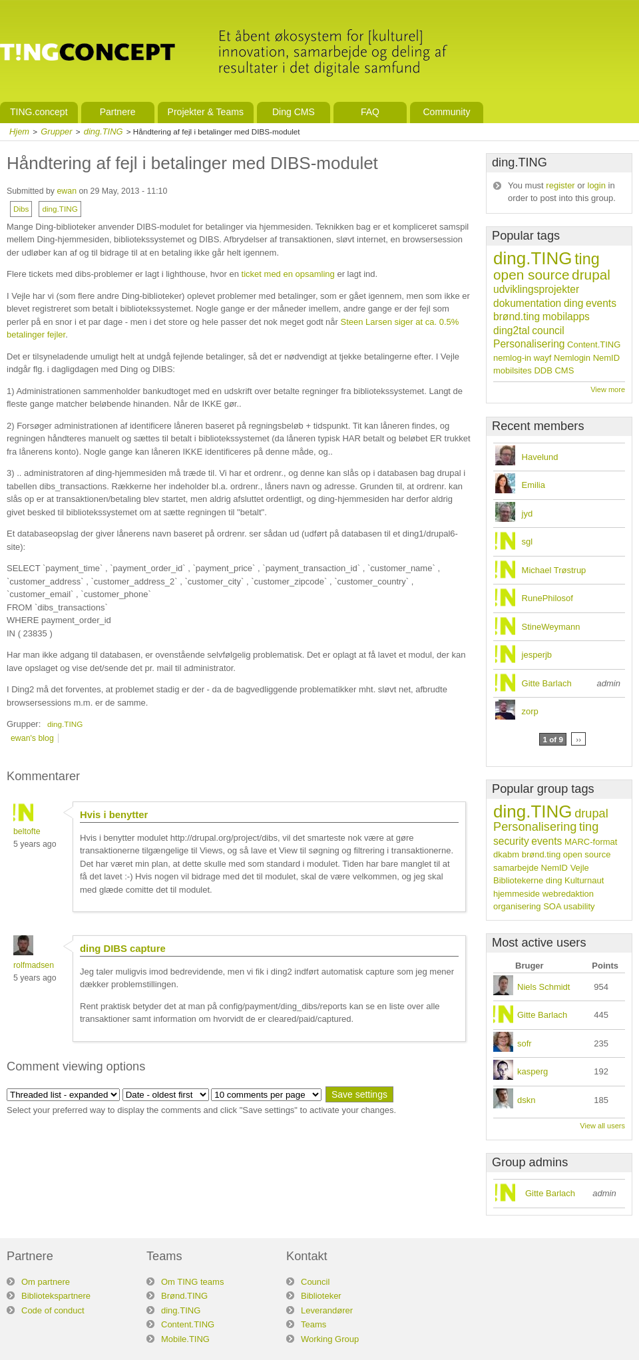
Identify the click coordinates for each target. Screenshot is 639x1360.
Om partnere (45, 1282)
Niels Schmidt (543, 987)
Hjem (19, 131)
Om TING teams (192, 1282)
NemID (606, 358)
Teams (313, 1324)
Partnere (118, 112)
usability (579, 906)
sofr (524, 1043)
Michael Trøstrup (554, 570)
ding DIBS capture (123, 948)
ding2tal (511, 330)
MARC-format (590, 842)
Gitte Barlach (547, 683)
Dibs (21, 208)
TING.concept (39, 112)
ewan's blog (32, 738)
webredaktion (568, 894)
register (560, 185)
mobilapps (566, 316)
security (511, 841)
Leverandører (327, 1310)
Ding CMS (293, 112)
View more (607, 389)
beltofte (27, 831)
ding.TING (103, 131)
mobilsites (512, 370)
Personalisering (528, 343)
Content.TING (593, 344)
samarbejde (515, 868)
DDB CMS (554, 370)
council (548, 330)
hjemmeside (516, 894)
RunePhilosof (547, 598)
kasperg (532, 1071)
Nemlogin (572, 358)
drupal (591, 274)
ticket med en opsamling (288, 274)
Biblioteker (321, 1296)
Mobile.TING (185, 1339)
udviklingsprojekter (536, 289)
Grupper (56, 131)
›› (578, 739)
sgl (527, 542)
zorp (530, 711)
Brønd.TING (184, 1296)
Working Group (330, 1339)
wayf (543, 358)
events (601, 303)
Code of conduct (53, 1310)
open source (531, 274)
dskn (526, 1100)
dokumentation (527, 303)
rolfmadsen (33, 965)
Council (315, 1282)
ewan (67, 191)
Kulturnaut (584, 880)
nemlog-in (512, 358)
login (597, 185)
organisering (517, 906)
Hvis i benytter (114, 814)
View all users (602, 1126)
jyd (527, 514)
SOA (552, 906)
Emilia (533, 485)
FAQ (370, 112)
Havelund (540, 457)
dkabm (506, 854)
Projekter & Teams (206, 112)
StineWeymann (551, 627)
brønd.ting (516, 316)
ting (587, 259)
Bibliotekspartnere (56, 1296)
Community (446, 112)
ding (573, 303)
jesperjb (537, 655)
